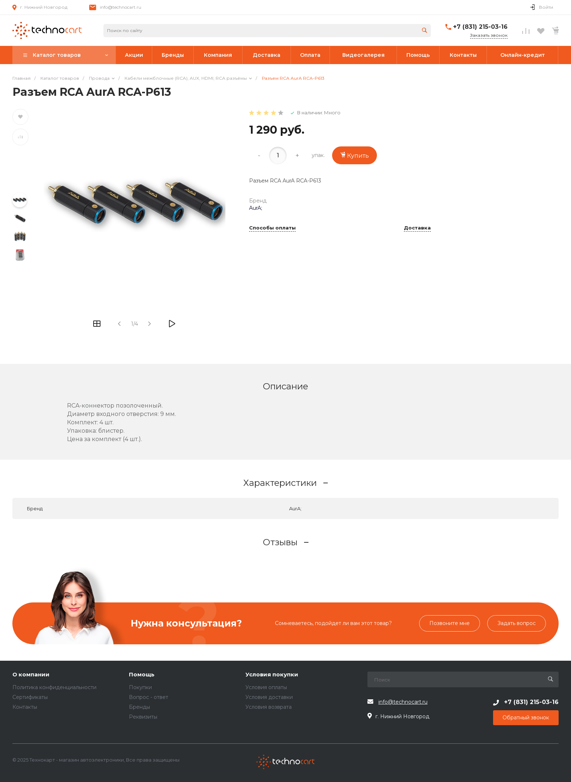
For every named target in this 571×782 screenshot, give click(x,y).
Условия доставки (269, 697)
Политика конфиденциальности (54, 687)
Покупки (140, 687)
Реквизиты (143, 717)
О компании (31, 675)
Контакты (24, 707)
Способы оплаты (272, 228)
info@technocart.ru (120, 7)
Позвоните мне (449, 623)
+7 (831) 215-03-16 (480, 26)
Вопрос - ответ (148, 697)
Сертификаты (30, 697)
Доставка (417, 228)
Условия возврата (268, 707)
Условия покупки (271, 675)
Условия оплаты (266, 687)
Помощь (141, 675)
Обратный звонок (526, 717)
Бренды (139, 707)
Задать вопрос (516, 623)
